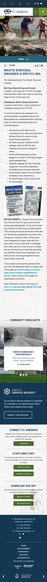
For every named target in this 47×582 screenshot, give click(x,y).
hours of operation (13, 287)
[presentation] (3, 576)
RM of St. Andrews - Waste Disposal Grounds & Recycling (16, 11)
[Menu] (43, 12)
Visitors (23, 555)
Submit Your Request (18, 415)
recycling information (14, 290)
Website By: (24, 567)
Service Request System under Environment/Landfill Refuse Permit (22, 273)
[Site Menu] (23, 59)
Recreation (23, 558)
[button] (21, 375)
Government (23, 549)
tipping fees (31, 287)
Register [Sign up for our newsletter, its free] (24, 443)
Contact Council (23, 474)
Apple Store (23, 497)
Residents (23, 552)
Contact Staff (23, 467)
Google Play (23, 503)
